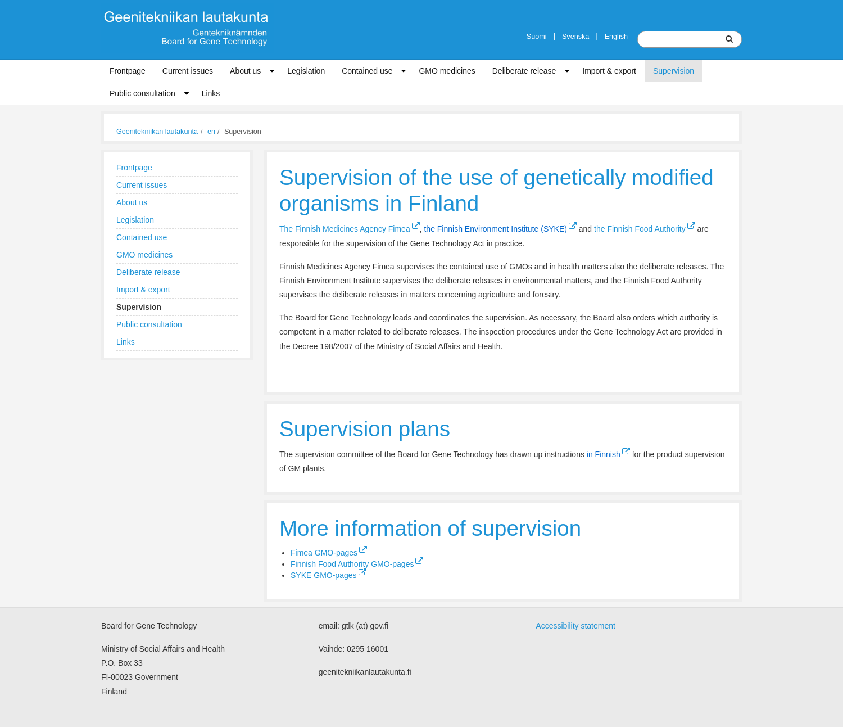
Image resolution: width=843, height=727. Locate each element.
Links (211, 93)
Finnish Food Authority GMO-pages (357, 563)
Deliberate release (524, 70)
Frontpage (128, 70)
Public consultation (142, 93)
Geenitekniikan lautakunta (157, 132)
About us (245, 70)
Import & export (609, 70)
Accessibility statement (575, 625)
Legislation (306, 70)
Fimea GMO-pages (329, 552)
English (616, 36)
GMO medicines (447, 70)
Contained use (367, 70)
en (211, 132)
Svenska (575, 36)
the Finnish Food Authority (644, 228)
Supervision (673, 70)
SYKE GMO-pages (328, 575)
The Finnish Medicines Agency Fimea (349, 228)
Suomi (537, 36)
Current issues (187, 70)
